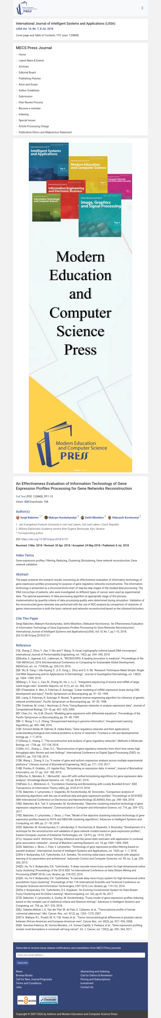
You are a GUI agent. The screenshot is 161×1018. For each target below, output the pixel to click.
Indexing (24, 114)
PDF (59, 35)
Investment (86, 983)
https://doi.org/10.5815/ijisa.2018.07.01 (45, 539)
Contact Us (86, 987)
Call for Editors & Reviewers (96, 975)
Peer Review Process (31, 102)
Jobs (19, 987)
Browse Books (24, 975)
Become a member (30, 108)
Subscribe (22, 963)
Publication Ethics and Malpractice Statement (45, 132)
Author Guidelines (29, 90)
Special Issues (27, 120)
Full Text (21, 496)
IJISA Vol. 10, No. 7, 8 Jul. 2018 (34, 28)
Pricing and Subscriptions (95, 979)
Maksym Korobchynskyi (62, 517)
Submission (25, 96)
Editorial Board (27, 72)
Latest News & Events (31, 60)
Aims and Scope (28, 84)
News (19, 971)
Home (22, 54)
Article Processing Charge (34, 126)
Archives (24, 66)
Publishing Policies (30, 78)
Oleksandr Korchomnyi (125, 517)
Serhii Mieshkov (94, 517)
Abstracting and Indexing (95, 971)
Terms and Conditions (29, 983)
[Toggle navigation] (142, 8)
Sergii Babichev (29, 517)
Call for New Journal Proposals (34, 979)
